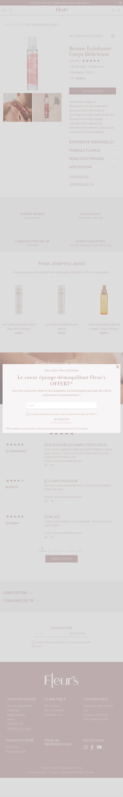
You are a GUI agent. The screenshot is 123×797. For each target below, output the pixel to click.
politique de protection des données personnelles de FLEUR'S (69, 414)
